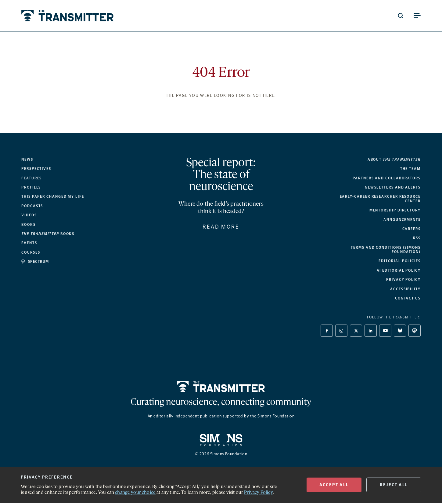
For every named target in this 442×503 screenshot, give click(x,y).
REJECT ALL (394, 484)
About (394, 159)
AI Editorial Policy (399, 270)
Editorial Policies (400, 261)
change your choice (135, 492)
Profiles (31, 187)
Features (31, 178)
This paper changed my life (52, 196)
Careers (411, 229)
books (47, 234)
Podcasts (32, 206)
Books (28, 224)
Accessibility (405, 289)
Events (29, 243)
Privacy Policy (403, 279)
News (27, 159)
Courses (30, 252)
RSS (417, 238)
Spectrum (35, 261)
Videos (29, 215)
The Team (410, 169)
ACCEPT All (334, 484)
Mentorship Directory (395, 210)
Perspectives (36, 169)
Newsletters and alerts (393, 187)
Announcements (402, 220)
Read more (221, 226)
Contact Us (408, 298)
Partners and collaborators (387, 178)
